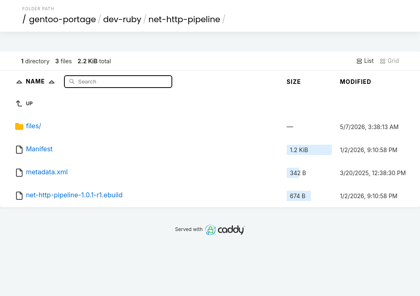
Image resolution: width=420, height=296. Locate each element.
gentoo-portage (62, 19)
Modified (356, 81)
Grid (389, 61)
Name (42, 81)
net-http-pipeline (184, 19)
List (365, 61)
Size (294, 81)
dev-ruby (122, 19)
